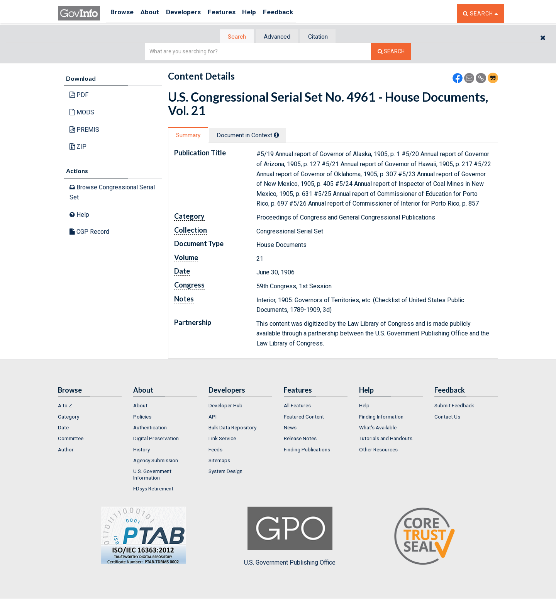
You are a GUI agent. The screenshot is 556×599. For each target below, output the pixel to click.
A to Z (65, 406)
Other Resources (378, 450)
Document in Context (255, 136)
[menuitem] (90, 407)
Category (68, 417)
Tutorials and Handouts (385, 439)
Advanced (276, 37)
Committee (70, 439)
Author (66, 450)
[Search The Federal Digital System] (391, 52)
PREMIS (84, 130)
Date (63, 428)
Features (233, 13)
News (290, 428)
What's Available (378, 428)
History (141, 450)
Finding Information (381, 417)
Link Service (222, 439)
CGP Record (89, 232)
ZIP (78, 147)
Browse (123, 13)
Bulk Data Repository (232, 428)
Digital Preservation (156, 439)
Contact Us (447, 417)
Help (265, 13)
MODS (82, 113)
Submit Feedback (454, 406)
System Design (225, 472)
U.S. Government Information (152, 475)
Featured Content (304, 417)
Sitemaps (219, 461)
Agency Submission (155, 461)
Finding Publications (307, 450)
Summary (190, 136)
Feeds (215, 450)
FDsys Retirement (153, 489)
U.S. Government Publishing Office (290, 537)
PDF (79, 95)
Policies (142, 417)
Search (231, 37)
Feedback (297, 13)
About (154, 13)
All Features (297, 406)
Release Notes (300, 439)
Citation (322, 37)
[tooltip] (284, 136)
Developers (192, 13)
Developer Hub (225, 406)
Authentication (150, 428)
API (212, 417)
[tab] (232, 37)
